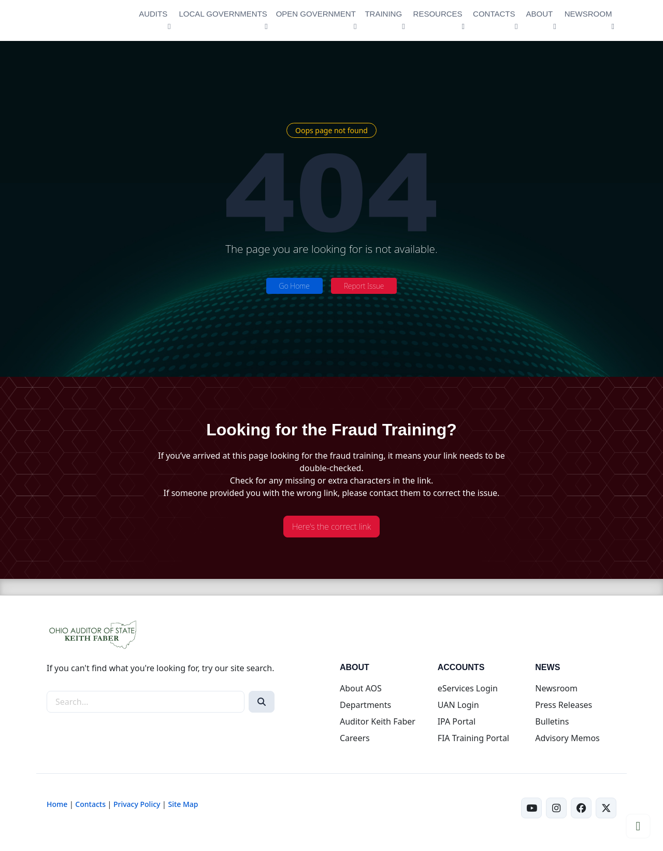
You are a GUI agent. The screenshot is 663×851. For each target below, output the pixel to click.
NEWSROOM (588, 13)
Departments (365, 705)
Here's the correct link (331, 526)
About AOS (361, 688)
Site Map (183, 804)
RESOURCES (438, 13)
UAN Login (458, 705)
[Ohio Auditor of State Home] (85, 20)
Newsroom (556, 688)
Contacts (90, 804)
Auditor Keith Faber (377, 721)
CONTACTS (494, 13)
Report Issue (364, 286)
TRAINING (383, 13)
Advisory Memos (567, 738)
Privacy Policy (136, 804)
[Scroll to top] (638, 826)
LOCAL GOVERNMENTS (223, 13)
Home (57, 804)
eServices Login (468, 688)
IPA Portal (457, 721)
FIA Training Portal (473, 738)
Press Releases (563, 705)
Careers (355, 738)
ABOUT (539, 13)
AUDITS (153, 13)
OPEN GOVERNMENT (316, 13)
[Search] (262, 702)
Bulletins (552, 721)
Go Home (294, 286)
